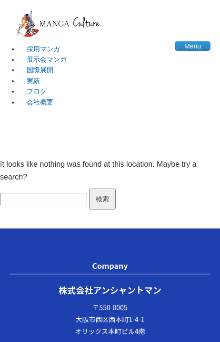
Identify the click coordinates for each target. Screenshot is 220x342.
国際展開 (40, 70)
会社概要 (40, 102)
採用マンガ (43, 49)
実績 (33, 81)
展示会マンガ (47, 59)
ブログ (37, 91)
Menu (192, 46)
